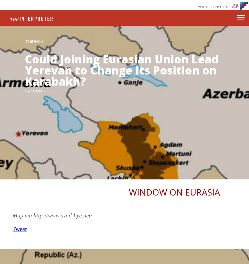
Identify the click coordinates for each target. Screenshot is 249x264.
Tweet (20, 229)
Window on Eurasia (174, 192)
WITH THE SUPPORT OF (213, 7)
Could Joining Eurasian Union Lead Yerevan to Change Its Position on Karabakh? (122, 70)
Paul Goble (35, 41)
